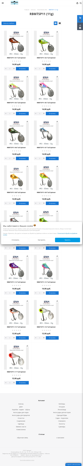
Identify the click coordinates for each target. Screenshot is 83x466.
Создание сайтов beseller (73, 464)
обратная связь (22, 438)
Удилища (21, 424)
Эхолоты (62, 424)
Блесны (21, 404)
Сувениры (61, 427)
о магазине (60, 438)
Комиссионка (21, 429)
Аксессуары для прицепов (21, 415)
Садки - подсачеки (62, 418)
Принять (67, 240)
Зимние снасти (21, 427)
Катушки (62, 407)
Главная (26, 10)
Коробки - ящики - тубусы (21, 410)
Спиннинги (61, 421)
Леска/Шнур (62, 410)
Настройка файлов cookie (27, 460)
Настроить (41, 240)
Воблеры (62, 404)
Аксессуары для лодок (21, 412)
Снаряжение (21, 421)
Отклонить (15, 240)
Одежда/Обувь (62, 415)
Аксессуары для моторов (62, 412)
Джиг (21, 407)
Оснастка (21, 418)
